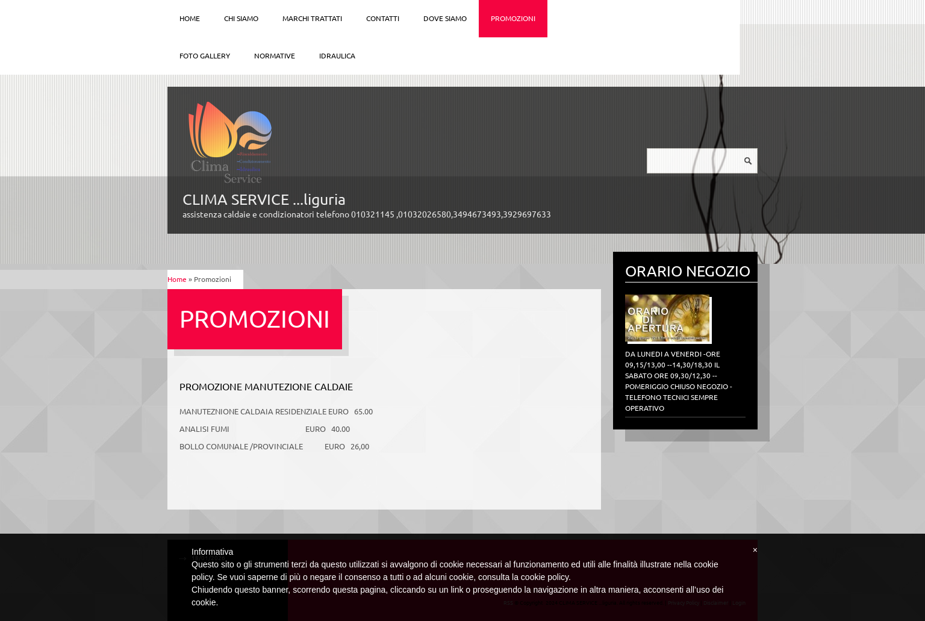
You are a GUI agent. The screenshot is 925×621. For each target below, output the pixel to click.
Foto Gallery (204, 56)
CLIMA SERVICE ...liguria (264, 199)
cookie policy (544, 577)
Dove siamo (445, 18)
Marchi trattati (312, 18)
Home (189, 18)
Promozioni (513, 18)
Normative (274, 56)
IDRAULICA (337, 56)
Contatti (382, 18)
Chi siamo (241, 18)
